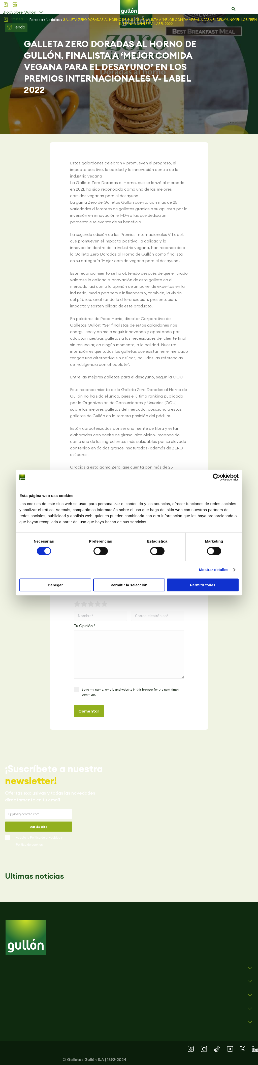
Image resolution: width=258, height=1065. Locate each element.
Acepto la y (39, 841)
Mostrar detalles (214, 569)
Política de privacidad (45, 837)
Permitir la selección (129, 585)
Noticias (53, 20)
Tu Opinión (84, 625)
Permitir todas (202, 585)
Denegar (55, 585)
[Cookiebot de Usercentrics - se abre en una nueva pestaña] (217, 477)
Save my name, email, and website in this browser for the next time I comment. (130, 692)
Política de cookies (29, 844)
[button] (233, 9)
